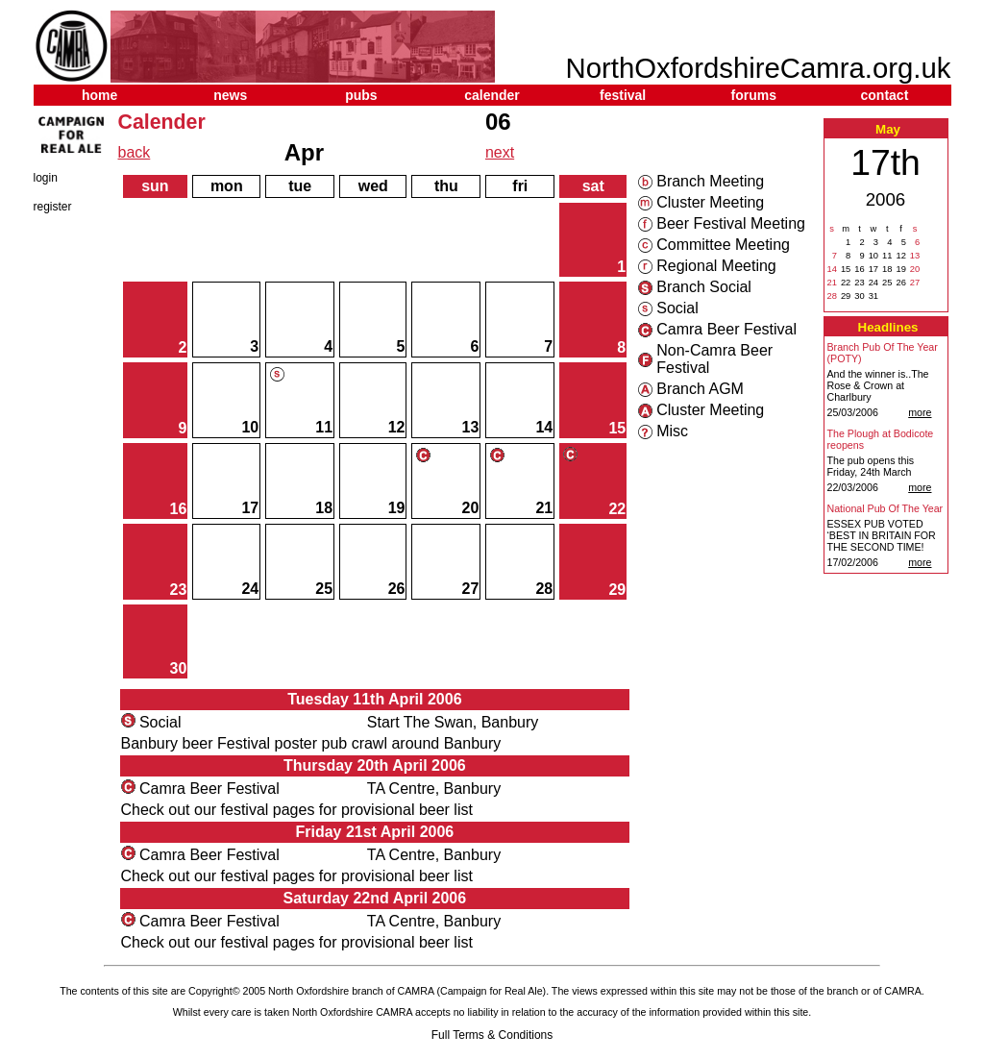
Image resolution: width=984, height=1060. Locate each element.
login (46, 178)
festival (623, 95)
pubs (361, 95)
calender (492, 95)
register (53, 206)
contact (885, 95)
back (134, 152)
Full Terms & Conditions (492, 1035)
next (499, 152)
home (99, 95)
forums (753, 95)
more (919, 412)
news (230, 95)
